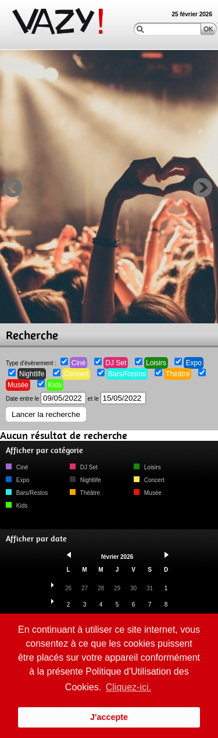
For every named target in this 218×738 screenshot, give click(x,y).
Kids (55, 385)
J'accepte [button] (109, 717)
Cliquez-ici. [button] (128, 687)
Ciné (79, 363)
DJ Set (115, 363)
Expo (193, 363)
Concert (76, 374)
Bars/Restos (127, 374)
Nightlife (31, 374)
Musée (18, 385)
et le (117, 398)
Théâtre (178, 374)
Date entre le (46, 398)
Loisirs (156, 363)
